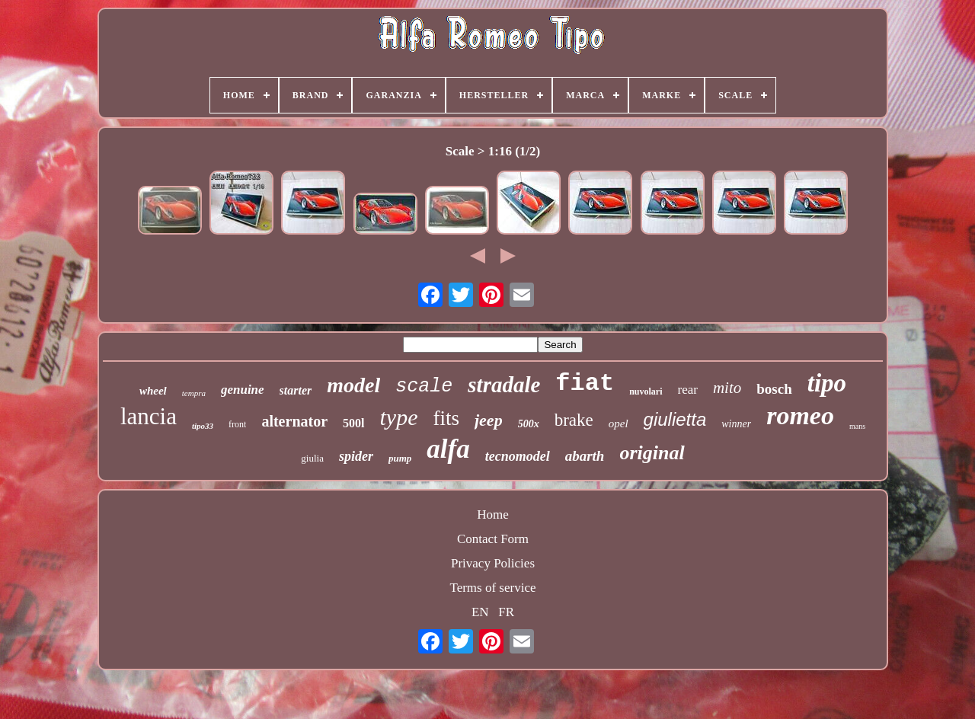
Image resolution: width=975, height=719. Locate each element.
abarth (585, 456)
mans (857, 426)
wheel (153, 391)
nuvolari (645, 391)
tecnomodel (517, 456)
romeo (800, 415)
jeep (489, 420)
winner (736, 424)
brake (574, 420)
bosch (773, 389)
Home (493, 514)
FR (506, 612)
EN (480, 612)
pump (399, 458)
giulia (312, 458)
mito (727, 388)
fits (446, 418)
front (237, 424)
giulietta (675, 419)
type (399, 417)
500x (528, 424)
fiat (584, 383)
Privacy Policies (493, 563)
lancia (148, 416)
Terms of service (492, 587)
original (651, 453)
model (353, 385)
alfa (448, 449)
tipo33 (202, 425)
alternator (294, 421)
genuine (242, 389)
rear (688, 389)
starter (296, 390)
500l (353, 423)
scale (423, 386)
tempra (194, 393)
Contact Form (493, 539)
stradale (504, 384)
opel (618, 423)
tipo (826, 383)
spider (356, 456)
